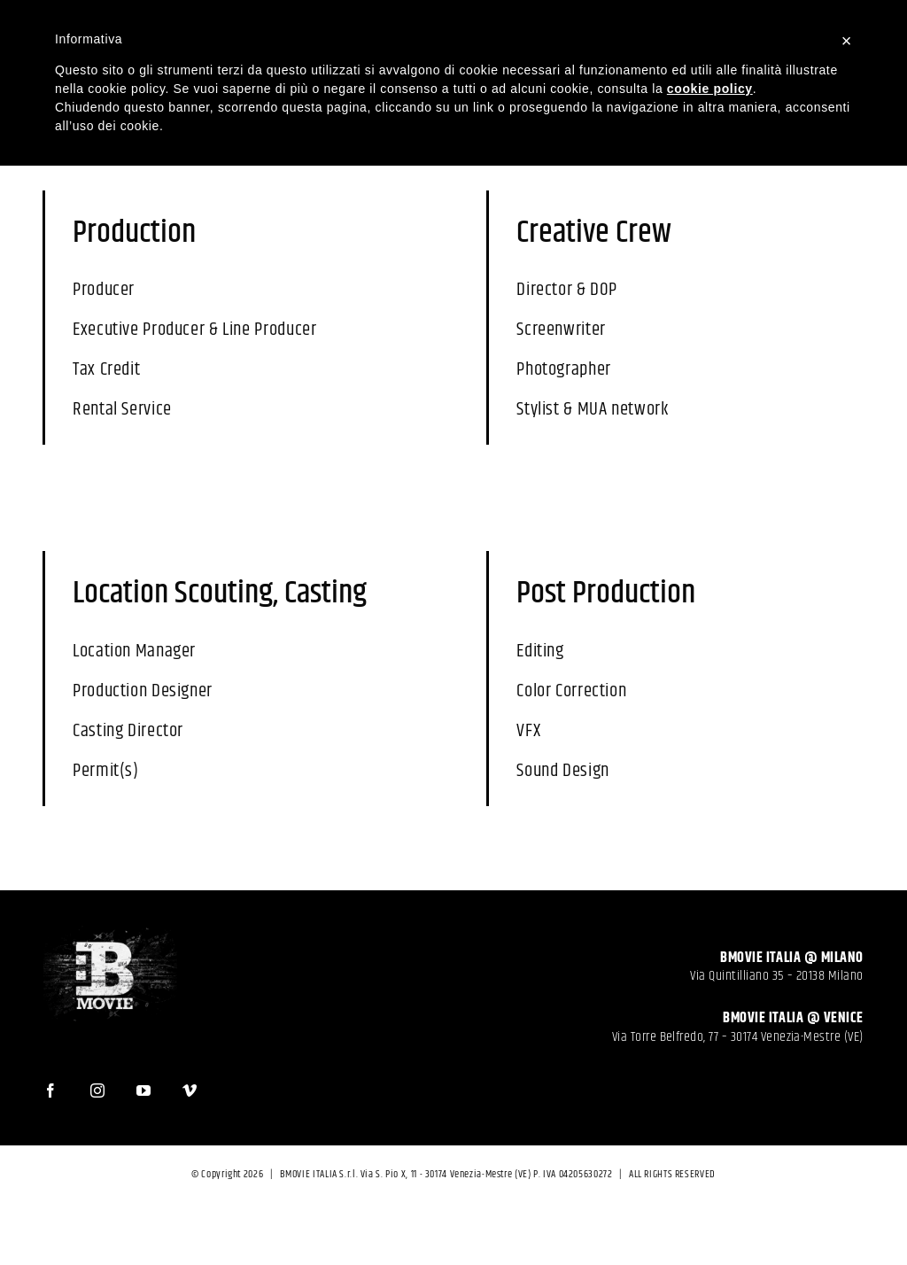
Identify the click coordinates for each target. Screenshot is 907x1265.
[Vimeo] (198, 1082)
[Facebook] (59, 1082)
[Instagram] (106, 1082)
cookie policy (710, 88)
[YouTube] (152, 1082)
